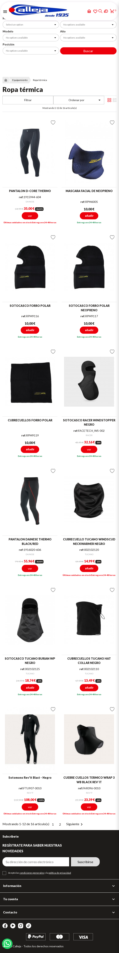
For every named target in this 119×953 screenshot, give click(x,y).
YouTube (12, 925)
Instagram (20, 925)
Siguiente (75, 824)
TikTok (28, 925)
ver (30, 216)
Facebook (5, 925)
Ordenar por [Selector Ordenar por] (85, 100)
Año (63, 31)
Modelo (8, 31)
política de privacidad (59, 872)
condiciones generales (31, 872)
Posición (8, 44)
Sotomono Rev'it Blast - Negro (29, 777)
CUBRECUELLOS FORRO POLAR (30, 420)
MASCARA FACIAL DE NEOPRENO (89, 191)
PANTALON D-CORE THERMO (30, 191)
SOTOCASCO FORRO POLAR (30, 305)
